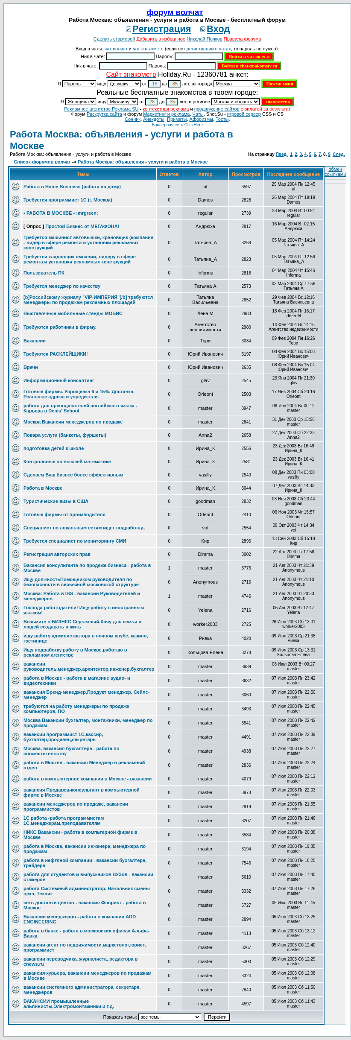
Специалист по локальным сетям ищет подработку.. (84, 527)
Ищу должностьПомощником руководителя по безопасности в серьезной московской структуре (81, 582)
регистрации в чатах (209, 48)
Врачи (30, 367)
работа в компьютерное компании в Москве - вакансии (87, 778)
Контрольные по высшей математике (67, 461)
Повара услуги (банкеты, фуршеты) (64, 435)
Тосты (222, 119)
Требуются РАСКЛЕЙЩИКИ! (55, 353)
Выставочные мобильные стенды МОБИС (73, 313)
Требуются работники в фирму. (60, 327)
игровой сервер (244, 114)
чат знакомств (148, 48)
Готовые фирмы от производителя (64, 514)
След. (339, 154)
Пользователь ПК (43, 272)
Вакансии (34, 340)
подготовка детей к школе (53, 448)
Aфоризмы (201, 119)
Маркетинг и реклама (166, 114)
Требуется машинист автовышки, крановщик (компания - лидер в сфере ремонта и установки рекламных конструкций (88, 242)
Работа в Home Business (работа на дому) (72, 186)
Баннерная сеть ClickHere (177, 125)
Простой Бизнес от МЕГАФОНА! (82, 226)
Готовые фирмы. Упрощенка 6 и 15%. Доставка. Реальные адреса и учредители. (79, 394)
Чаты (198, 114)
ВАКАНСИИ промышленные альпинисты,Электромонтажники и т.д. (68, 1004)
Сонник (132, 119)
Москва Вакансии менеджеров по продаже (73, 421)
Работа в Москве (42, 488)
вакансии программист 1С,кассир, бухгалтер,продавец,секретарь (63, 737)
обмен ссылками (335, 172)
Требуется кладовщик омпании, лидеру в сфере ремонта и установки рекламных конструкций (79, 259)
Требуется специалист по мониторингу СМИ (74, 540)
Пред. (282, 154)
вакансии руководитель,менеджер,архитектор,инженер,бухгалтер (89, 666)
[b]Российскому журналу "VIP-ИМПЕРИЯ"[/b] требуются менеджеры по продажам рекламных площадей (88, 300)
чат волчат (116, 48)
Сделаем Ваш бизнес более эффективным (73, 474)
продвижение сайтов (217, 108)
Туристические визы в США (55, 501)
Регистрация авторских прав (57, 554)
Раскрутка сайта (104, 114)
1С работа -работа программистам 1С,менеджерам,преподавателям (63, 820)
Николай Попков (204, 38)
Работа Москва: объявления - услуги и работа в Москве (143, 161)
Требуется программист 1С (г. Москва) (67, 199)
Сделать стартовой (114, 38)
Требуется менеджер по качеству (61, 286)
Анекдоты (153, 119)
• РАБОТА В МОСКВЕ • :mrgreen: (60, 213)
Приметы (177, 119)
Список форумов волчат (42, 161)
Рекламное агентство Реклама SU (101, 108)
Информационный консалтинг (58, 380)
